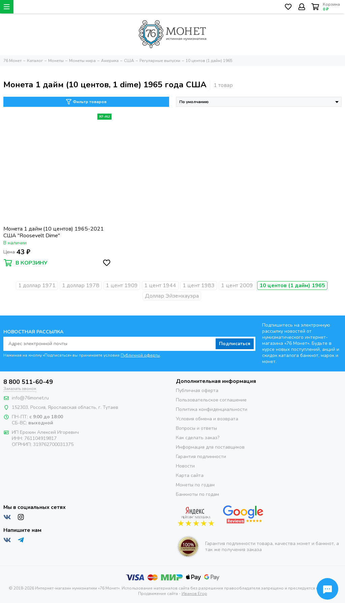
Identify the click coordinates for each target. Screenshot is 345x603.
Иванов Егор (194, 593)
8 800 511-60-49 (28, 382)
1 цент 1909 (122, 285)
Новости (185, 466)
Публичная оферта (197, 390)
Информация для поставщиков (210, 447)
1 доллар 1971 (37, 285)
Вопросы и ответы (196, 428)
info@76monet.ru (30, 398)
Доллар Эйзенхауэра (172, 296)
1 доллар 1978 (80, 285)
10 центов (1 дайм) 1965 (292, 285)
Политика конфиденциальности (211, 409)
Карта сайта (189, 475)
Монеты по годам (195, 485)
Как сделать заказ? (197, 437)
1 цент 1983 (199, 285)
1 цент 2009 (237, 285)
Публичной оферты (140, 355)
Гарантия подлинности (201, 456)
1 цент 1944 (160, 285)
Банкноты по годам (197, 494)
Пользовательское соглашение (211, 400)
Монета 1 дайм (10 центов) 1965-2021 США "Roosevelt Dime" (53, 232)
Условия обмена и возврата (207, 419)
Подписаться (234, 343)
